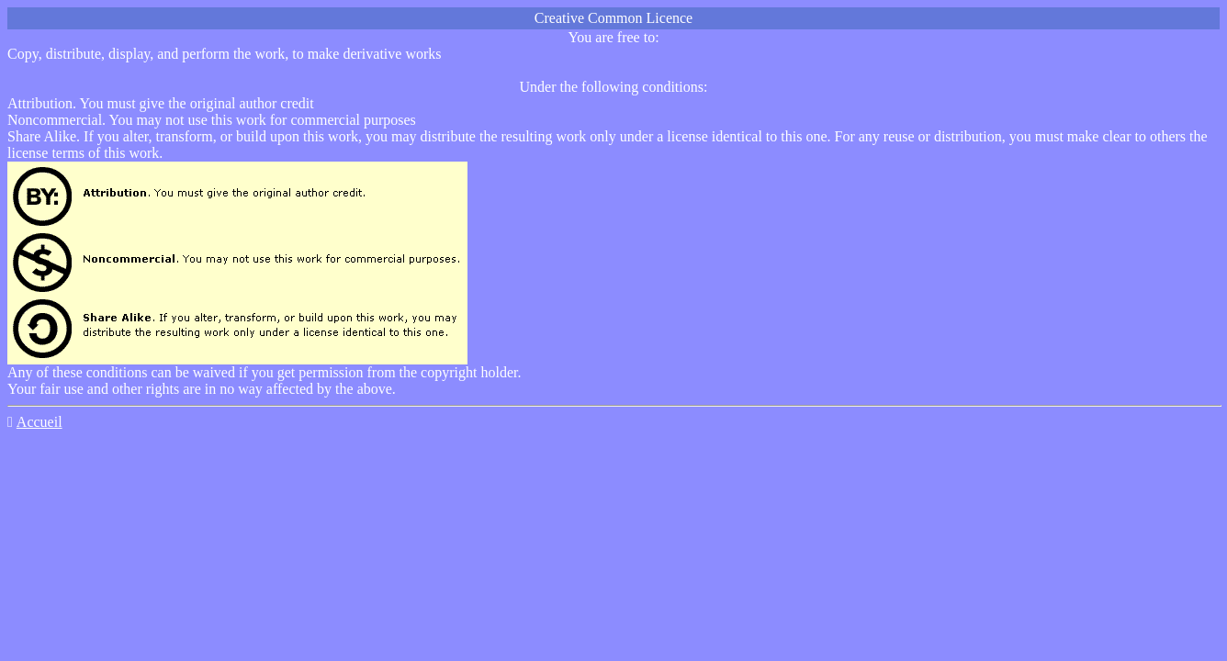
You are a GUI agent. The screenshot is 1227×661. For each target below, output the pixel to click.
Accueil (39, 422)
